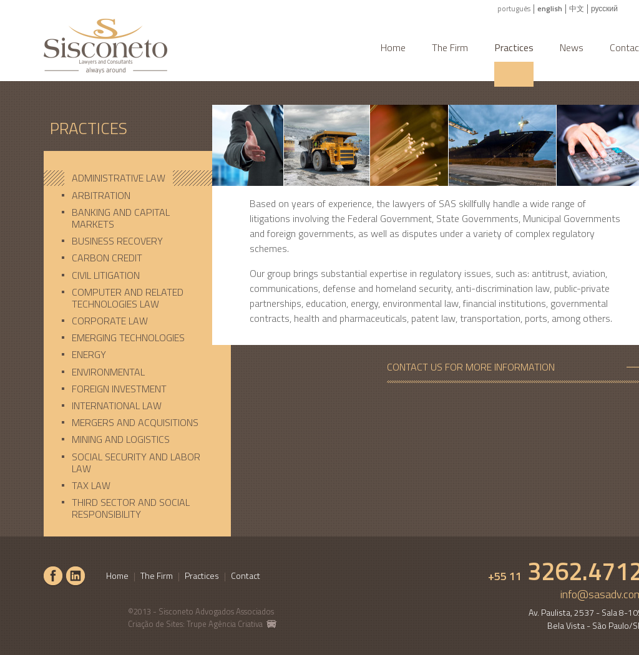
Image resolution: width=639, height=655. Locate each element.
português (513, 8)
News (571, 47)
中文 (576, 8)
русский (604, 8)
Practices (514, 47)
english (549, 8)
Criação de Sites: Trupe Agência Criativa (202, 624)
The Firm (450, 47)
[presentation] (137, 177)
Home (393, 47)
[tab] (137, 177)
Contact (245, 575)
